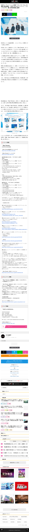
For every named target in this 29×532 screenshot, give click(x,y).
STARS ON (12, 519)
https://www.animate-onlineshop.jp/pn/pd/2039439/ (12, 240)
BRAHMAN (4, 519)
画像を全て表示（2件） (14, 38)
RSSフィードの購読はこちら (18, 355)
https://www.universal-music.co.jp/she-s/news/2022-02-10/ (13, 301)
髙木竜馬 (12, 521)
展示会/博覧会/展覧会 (13, 516)
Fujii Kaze (4, 516)
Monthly (24, 441)
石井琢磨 (19, 519)
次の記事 (25, 387)
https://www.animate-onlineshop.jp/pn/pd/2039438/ (12, 237)
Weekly (14, 441)
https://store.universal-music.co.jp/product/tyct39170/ (12, 247)
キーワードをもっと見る (23, 525)
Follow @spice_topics (14, 366)
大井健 (25, 521)
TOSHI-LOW (5, 521)
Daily (5, 441)
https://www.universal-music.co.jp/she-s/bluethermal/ (12, 272)
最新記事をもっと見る (17, 462)
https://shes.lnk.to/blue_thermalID (8, 150)
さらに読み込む (18, 509)
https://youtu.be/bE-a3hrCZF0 (8, 154)
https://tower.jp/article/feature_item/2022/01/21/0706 (12, 209)
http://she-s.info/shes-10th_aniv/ (8, 323)
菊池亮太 (18, 521)
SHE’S (3, 394)
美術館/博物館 (23, 516)
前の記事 (4, 387)
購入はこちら (16, 326)
